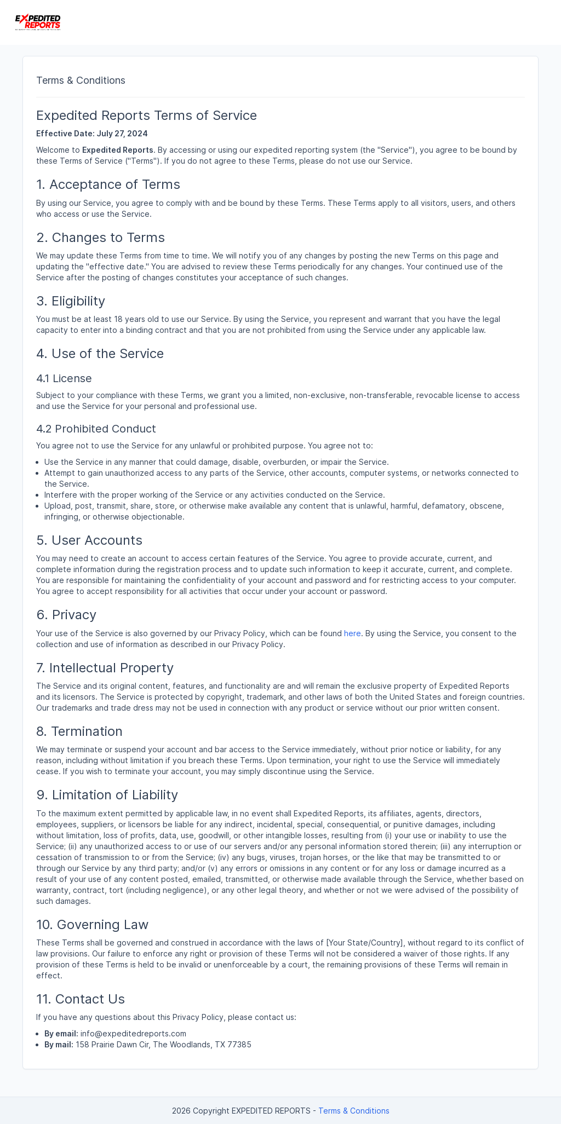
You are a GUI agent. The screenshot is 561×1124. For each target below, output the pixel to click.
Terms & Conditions (354, 1110)
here (352, 633)
